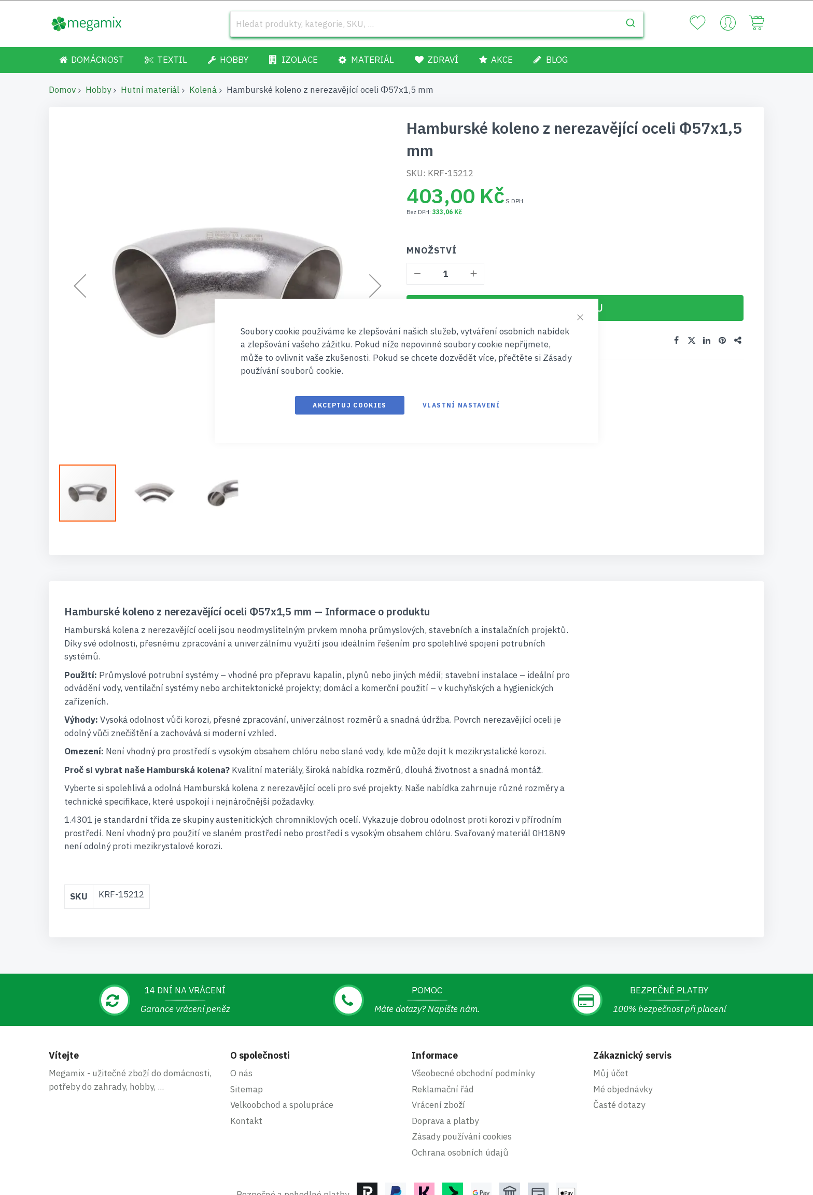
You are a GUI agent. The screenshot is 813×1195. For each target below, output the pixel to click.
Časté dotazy (619, 1104)
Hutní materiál (150, 89)
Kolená (203, 89)
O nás (241, 1073)
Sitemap (246, 1089)
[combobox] (436, 24)
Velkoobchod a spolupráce (281, 1104)
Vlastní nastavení (461, 405)
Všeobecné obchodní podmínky (473, 1073)
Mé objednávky (622, 1089)
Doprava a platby (445, 1121)
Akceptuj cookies (350, 405)
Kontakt (246, 1121)
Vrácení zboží (438, 1104)
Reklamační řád (443, 1089)
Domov (62, 89)
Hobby (98, 89)
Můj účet (610, 1073)
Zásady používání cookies (462, 1136)
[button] (160, 493)
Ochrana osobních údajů (460, 1152)
